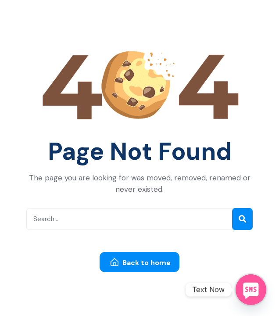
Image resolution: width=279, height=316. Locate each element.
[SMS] (251, 289)
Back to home (141, 262)
